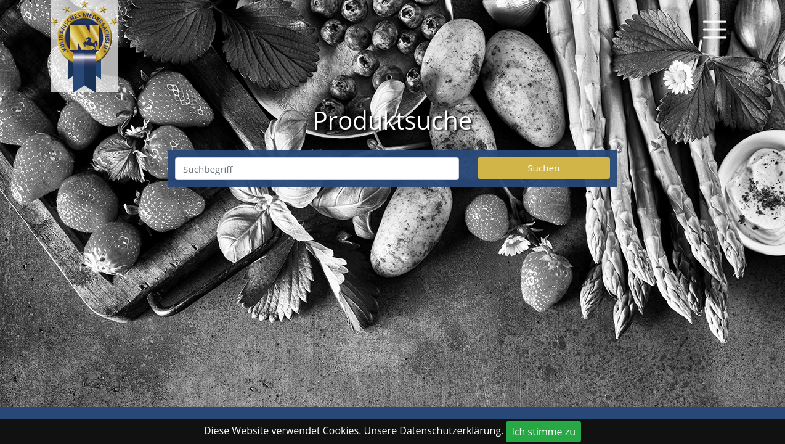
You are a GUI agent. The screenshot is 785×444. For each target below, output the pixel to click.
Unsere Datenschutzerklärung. (434, 430)
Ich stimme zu (543, 431)
